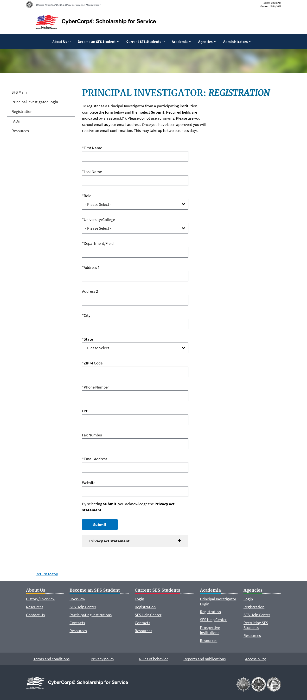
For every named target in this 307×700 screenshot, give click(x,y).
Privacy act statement (109, 541)
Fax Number (92, 435)
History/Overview (40, 599)
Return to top (47, 574)
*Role (86, 195)
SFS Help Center (83, 606)
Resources (20, 130)
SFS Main (19, 92)
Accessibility (255, 658)
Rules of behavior (153, 658)
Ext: (85, 411)
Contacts (77, 622)
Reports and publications (205, 658)
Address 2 (90, 291)
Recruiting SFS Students (255, 625)
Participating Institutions (91, 614)
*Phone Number (95, 387)
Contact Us (35, 614)
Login (139, 599)
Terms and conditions (51, 658)
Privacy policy (102, 658)
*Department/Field (98, 243)
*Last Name (92, 171)
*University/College (98, 219)
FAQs (16, 121)
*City (86, 315)
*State (87, 339)
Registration (22, 111)
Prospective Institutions (210, 630)
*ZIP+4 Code (92, 363)
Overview (77, 599)
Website (88, 482)
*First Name (92, 147)
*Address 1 (91, 267)
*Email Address (94, 458)
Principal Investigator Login (35, 101)
